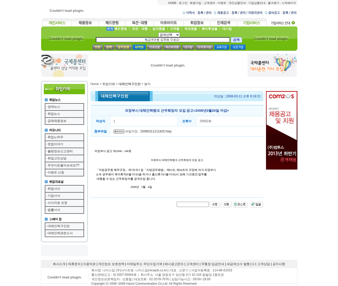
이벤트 (222, 2)
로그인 (183, 2)
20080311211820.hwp (155, 131)
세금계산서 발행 (238, 264)
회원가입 (195, 2)
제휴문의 (74, 264)
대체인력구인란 (59, 226)
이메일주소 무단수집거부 (144, 264)
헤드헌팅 (120, 29)
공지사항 (279, 264)
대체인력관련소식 (60, 233)
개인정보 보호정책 (111, 264)
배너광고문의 (174, 264)
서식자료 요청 (57, 203)
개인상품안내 (237, 2)
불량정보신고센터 (60, 151)
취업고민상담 (57, 158)
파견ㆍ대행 (140, 29)
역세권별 (190, 29)
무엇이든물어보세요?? (63, 165)
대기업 (227, 29)
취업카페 (108, 84)
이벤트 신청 (56, 172)
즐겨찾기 (273, 2)
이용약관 (89, 264)
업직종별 (158, 29)
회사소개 (59, 264)
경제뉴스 (54, 107)
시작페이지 (289, 2)
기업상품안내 (256, 2)
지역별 (174, 29)
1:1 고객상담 (261, 264)
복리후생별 (209, 29)
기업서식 (54, 196)
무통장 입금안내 (212, 264)
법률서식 (54, 210)
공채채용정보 (57, 121)
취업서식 (54, 188)
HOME (172, 2)
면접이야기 (55, 144)
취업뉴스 (54, 114)
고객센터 (209, 2)
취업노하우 (55, 137)
